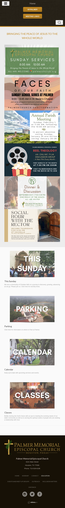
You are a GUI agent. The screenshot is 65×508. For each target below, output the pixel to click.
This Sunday (10, 281)
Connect (35, 476)
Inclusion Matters (50, 481)
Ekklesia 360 (33, 502)
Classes (8, 412)
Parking (8, 326)
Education (45, 476)
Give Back (32, 487)
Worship (25, 476)
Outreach (36, 481)
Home (17, 476)
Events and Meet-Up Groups (18, 481)
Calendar (8, 369)
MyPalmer (32, 9)
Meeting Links (32, 16)
